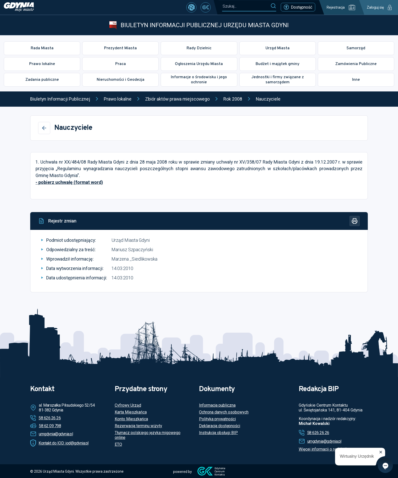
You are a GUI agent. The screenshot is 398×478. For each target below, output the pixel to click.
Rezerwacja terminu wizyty (138, 425)
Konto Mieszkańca (131, 419)
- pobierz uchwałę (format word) (69, 182)
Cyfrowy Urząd (128, 405)
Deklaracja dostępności (219, 425)
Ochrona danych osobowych (223, 412)
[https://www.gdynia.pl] (19, 7)
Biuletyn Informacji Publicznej (60, 99)
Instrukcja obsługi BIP (218, 432)
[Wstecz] (44, 128)
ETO (118, 444)
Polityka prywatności (217, 419)
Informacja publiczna (217, 405)
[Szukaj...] (246, 6)
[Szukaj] (273, 6)
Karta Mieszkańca (131, 412)
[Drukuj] (355, 221)
